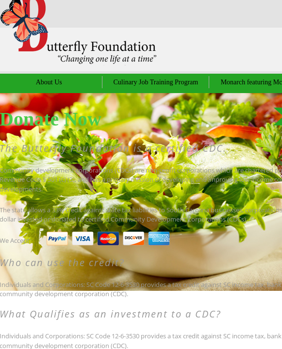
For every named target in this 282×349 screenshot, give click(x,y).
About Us (49, 82)
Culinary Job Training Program (156, 82)
